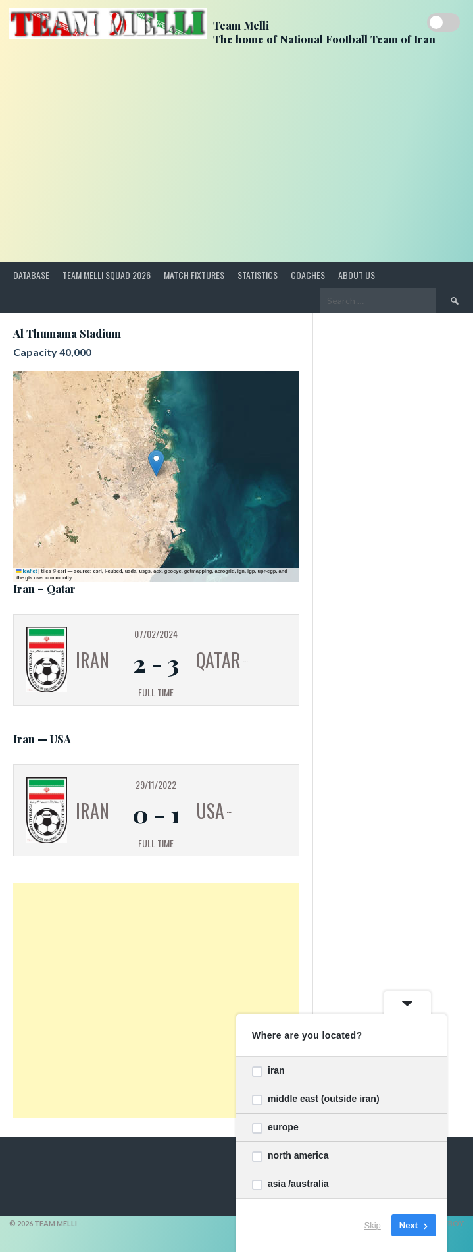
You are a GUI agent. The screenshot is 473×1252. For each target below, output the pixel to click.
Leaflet (26, 571)
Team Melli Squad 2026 (106, 275)
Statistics (257, 275)
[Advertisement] (236, 163)
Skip (372, 1225)
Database (31, 275)
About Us (356, 275)
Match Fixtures (194, 275)
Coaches (308, 275)
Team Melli (241, 25)
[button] (156, 463)
